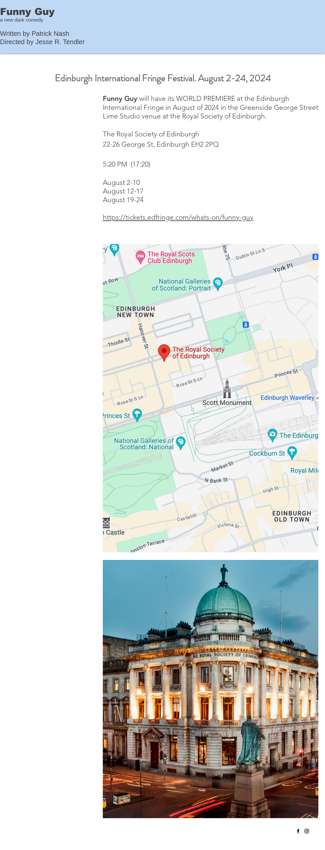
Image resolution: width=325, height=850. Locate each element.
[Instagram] (307, 831)
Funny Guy (27, 11)
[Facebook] (298, 831)
